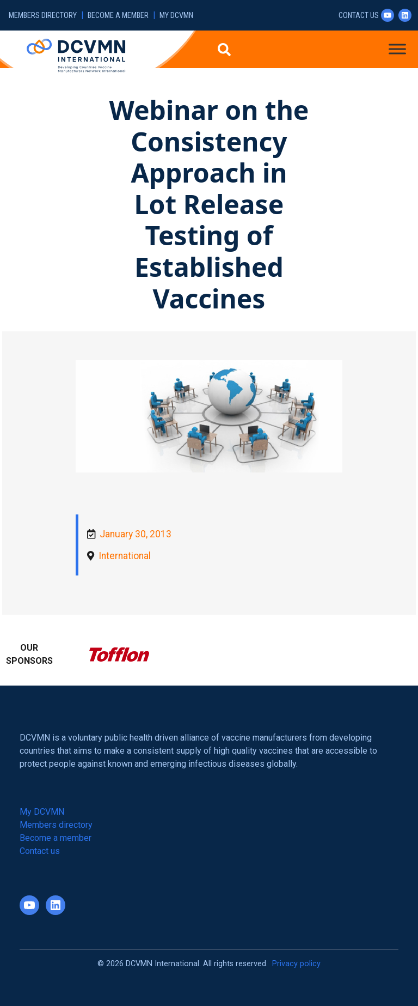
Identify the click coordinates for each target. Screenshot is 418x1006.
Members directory (43, 15)
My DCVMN (176, 15)
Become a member (118, 15)
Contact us (359, 15)
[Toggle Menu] (397, 49)
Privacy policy (296, 963)
